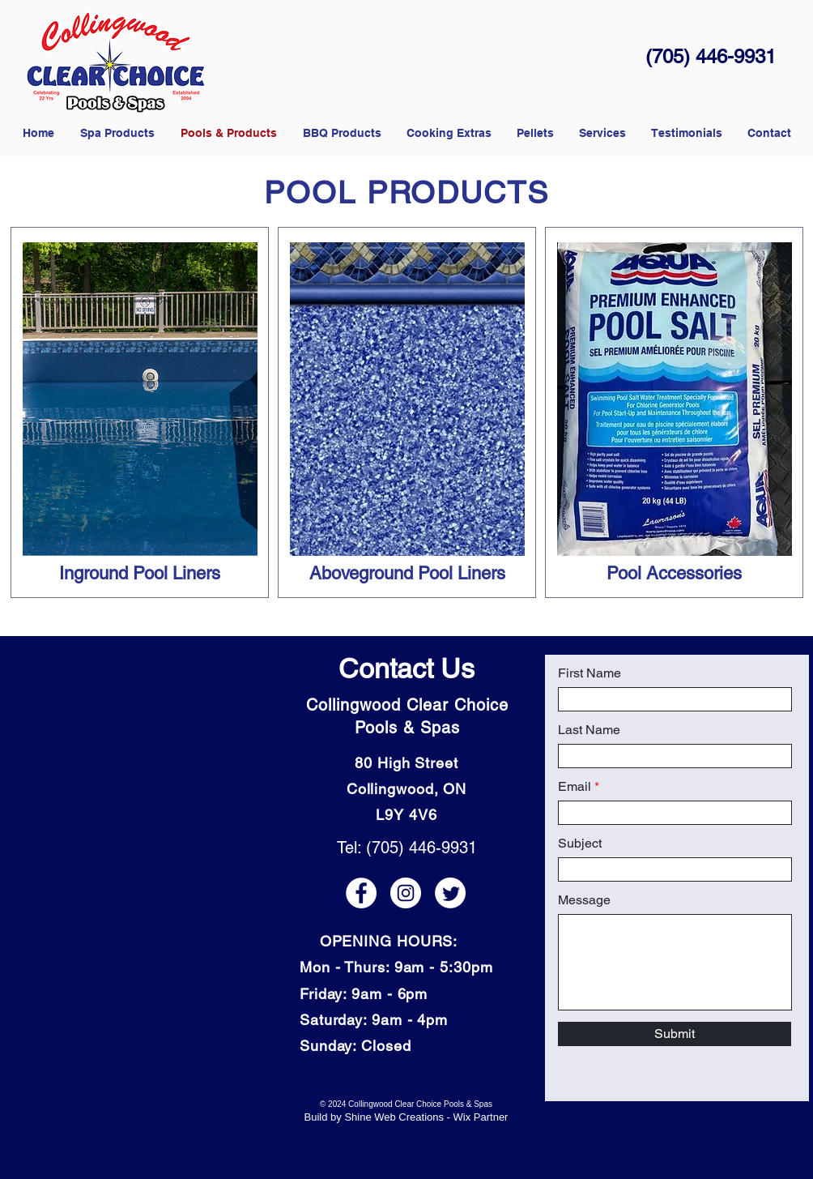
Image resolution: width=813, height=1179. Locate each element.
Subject (580, 843)
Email (574, 786)
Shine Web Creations (394, 1117)
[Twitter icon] (450, 893)
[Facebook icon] (361, 893)
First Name (589, 673)
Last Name (589, 730)
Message (584, 900)
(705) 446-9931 (710, 56)
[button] (535, 133)
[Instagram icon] (405, 893)
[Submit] (674, 1034)
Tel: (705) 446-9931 (407, 847)
